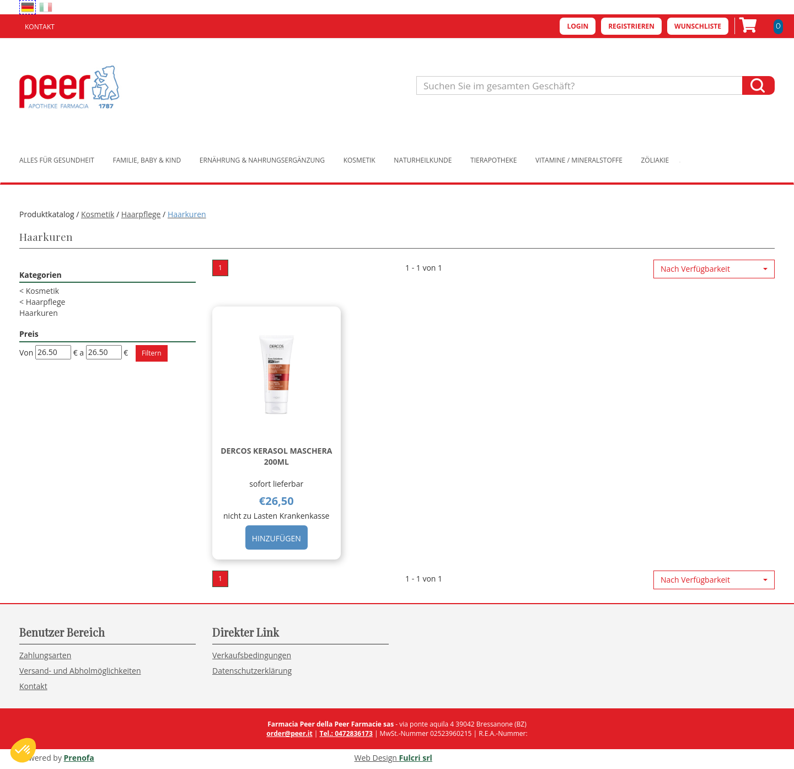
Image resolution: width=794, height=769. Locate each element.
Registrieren (631, 26)
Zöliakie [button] (655, 160)
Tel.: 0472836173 (345, 733)
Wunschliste (697, 26)
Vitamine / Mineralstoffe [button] (579, 160)
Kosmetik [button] (359, 160)
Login (577, 26)
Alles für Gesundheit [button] (56, 160)
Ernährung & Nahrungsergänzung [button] (262, 160)
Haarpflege (141, 214)
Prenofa (79, 757)
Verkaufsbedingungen (251, 655)
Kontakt (40, 26)
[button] (714, 269)
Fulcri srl (415, 757)
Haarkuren (38, 313)
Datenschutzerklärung (252, 670)
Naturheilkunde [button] (423, 160)
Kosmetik (97, 214)
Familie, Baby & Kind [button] (147, 160)
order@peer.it (289, 733)
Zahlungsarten (45, 655)
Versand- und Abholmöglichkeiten (80, 670)
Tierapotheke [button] (493, 160)
